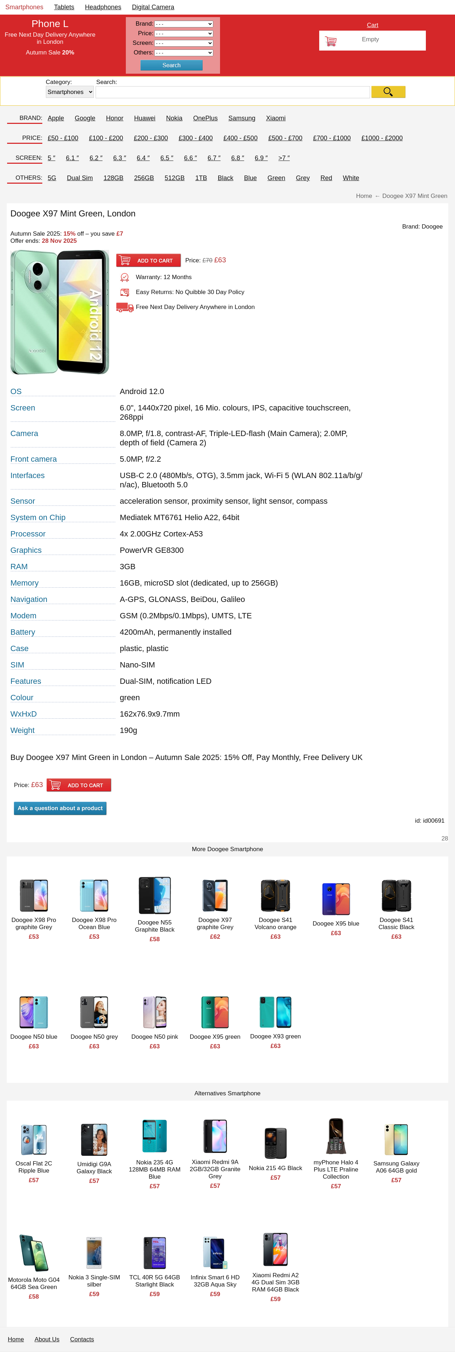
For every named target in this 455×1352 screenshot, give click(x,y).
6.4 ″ (143, 158)
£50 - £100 (63, 138)
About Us (46, 1339)
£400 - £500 (241, 138)
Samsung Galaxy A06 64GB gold (396, 1167)
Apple (56, 118)
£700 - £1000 (332, 138)
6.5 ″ (166, 158)
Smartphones (24, 7)
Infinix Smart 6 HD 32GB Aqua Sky (215, 1281)
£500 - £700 (285, 138)
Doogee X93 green (275, 1036)
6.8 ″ (237, 158)
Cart (372, 25)
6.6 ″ (190, 158)
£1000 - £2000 (382, 138)
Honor (114, 118)
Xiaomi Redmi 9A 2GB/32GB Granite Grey (215, 1169)
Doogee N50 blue (33, 1036)
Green (276, 178)
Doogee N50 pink (155, 1036)
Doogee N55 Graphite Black (155, 926)
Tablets (64, 7)
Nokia (174, 118)
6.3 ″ (119, 158)
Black (225, 178)
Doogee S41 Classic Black (396, 924)
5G (52, 178)
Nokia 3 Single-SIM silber (94, 1281)
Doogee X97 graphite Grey (215, 924)
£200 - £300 (151, 138)
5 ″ (51, 158)
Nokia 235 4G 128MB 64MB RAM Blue (155, 1169)
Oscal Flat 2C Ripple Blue (34, 1167)
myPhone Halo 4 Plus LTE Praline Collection (336, 1169)
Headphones (103, 7)
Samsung (241, 118)
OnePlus (205, 118)
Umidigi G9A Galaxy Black (94, 1168)
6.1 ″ (72, 158)
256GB (144, 178)
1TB (201, 178)
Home (16, 1339)
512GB (174, 178)
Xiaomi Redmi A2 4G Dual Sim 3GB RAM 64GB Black (276, 1282)
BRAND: (31, 118)
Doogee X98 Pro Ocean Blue (94, 924)
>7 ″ (284, 158)
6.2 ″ (96, 158)
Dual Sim (80, 178)
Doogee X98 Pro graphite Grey (33, 924)
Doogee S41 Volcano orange (275, 924)
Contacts (82, 1339)
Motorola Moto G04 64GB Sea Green (34, 1283)
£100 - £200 (106, 138)
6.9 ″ (261, 158)
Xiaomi (275, 118)
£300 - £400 (195, 138)
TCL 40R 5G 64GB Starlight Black (154, 1281)
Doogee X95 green (215, 1036)
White (351, 178)
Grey (303, 178)
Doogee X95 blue (336, 923)
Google (85, 118)
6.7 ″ (214, 158)
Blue (250, 178)
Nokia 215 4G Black (275, 1168)
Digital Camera (153, 7)
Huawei (144, 118)
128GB (113, 178)
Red (326, 178)
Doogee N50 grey (94, 1036)
